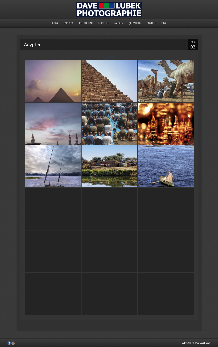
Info (163, 23)
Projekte (151, 23)
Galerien (118, 23)
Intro (55, 23)
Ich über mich (85, 23)
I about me (104, 23)
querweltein (135, 23)
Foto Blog (68, 23)
